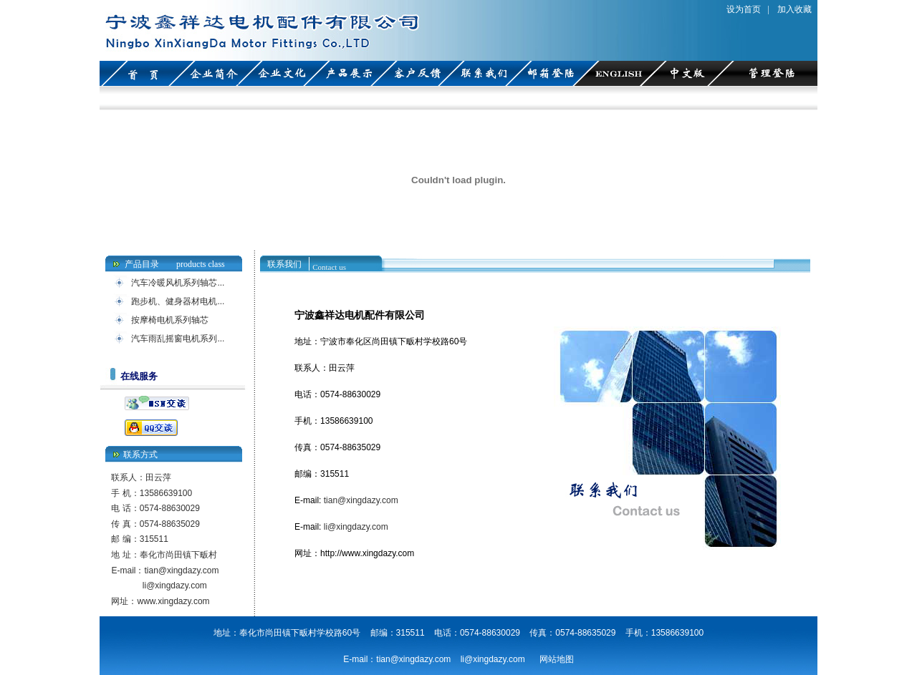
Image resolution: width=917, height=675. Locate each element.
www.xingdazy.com (173, 601)
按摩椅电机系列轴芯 (169, 320)
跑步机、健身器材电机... (177, 301)
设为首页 (743, 9)
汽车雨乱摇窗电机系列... (177, 339)
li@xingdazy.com (175, 586)
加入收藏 (794, 9)
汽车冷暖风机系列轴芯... (177, 283)
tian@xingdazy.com (181, 570)
